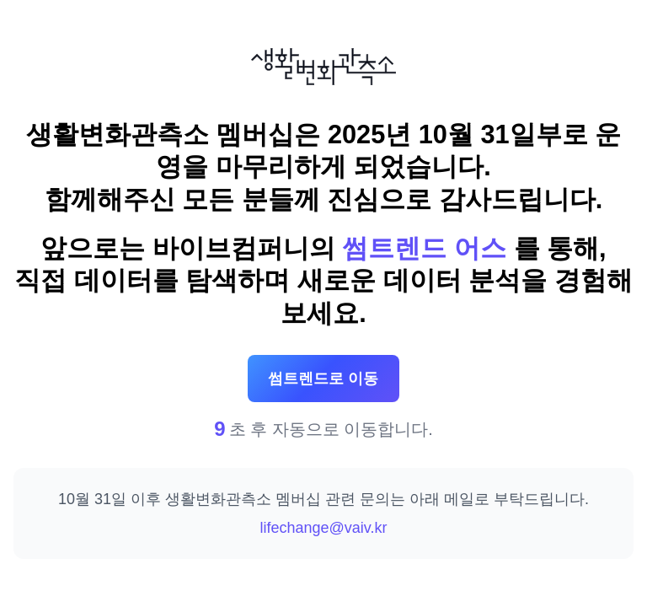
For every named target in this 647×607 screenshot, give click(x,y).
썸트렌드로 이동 (323, 378)
